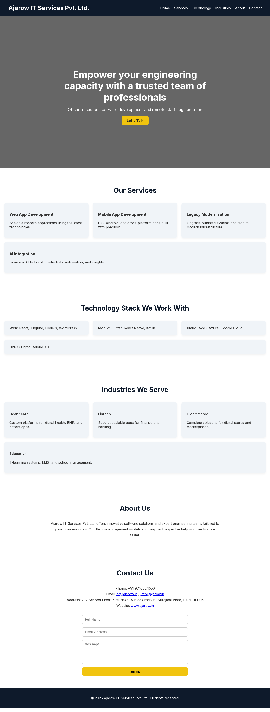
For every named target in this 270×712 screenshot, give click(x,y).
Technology (201, 8)
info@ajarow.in (152, 594)
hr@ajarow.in (126, 594)
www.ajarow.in (142, 606)
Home (165, 8)
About (240, 8)
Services (181, 8)
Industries (223, 8)
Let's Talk (135, 120)
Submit (135, 675)
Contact (255, 8)
